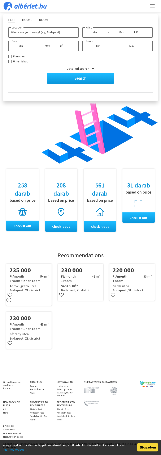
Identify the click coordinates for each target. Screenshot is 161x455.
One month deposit (12, 433)
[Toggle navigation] (152, 6)
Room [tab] (43, 20)
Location (17, 27)
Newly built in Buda (66, 416)
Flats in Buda (63, 409)
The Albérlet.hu (37, 389)
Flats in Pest (36, 409)
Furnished (19, 56)
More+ (33, 393)
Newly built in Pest (39, 416)
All (4, 409)
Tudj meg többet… (15, 449)
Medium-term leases (13, 436)
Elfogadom (147, 447)
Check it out (22, 226)
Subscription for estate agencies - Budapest (65, 392)
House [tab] (27, 20)
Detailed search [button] (80, 68)
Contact (34, 386)
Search (80, 78)
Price (89, 27)
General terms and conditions (12, 383)
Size (14, 41)
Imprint (7, 388)
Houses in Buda (64, 412)
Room (89, 41)
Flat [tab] (11, 20)
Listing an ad (63, 386)
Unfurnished (20, 61)
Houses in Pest (37, 412)
